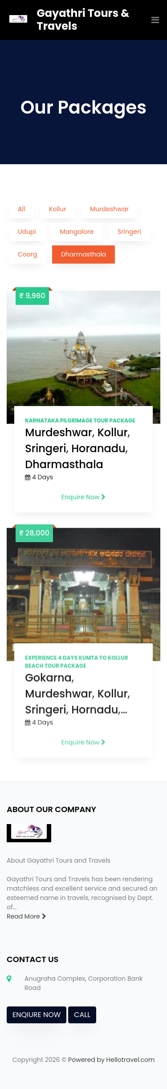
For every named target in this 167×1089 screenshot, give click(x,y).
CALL (82, 1015)
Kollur (57, 209)
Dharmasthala (83, 254)
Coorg (27, 254)
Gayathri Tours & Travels (83, 19)
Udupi (27, 231)
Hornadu (94, 713)
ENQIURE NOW (36, 1015)
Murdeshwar (109, 209)
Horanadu (98, 448)
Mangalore (77, 231)
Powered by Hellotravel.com (111, 1059)
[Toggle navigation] (153, 20)
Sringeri (129, 231)
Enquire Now (83, 497)
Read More (26, 916)
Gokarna (48, 681)
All (21, 209)
